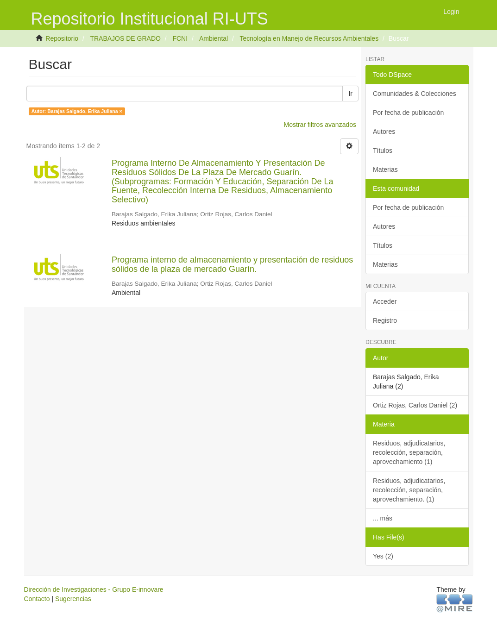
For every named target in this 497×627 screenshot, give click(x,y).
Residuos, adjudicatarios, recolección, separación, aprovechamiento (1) (409, 452)
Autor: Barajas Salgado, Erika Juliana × (76, 111)
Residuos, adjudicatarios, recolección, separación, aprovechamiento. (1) (409, 490)
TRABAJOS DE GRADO (125, 38)
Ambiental (213, 38)
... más (382, 518)
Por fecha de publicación (408, 112)
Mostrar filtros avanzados (320, 124)
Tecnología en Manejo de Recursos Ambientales (309, 38)
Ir (350, 93)
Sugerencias (73, 598)
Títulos (382, 150)
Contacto (37, 598)
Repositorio (61, 38)
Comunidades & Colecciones (414, 93)
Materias (385, 169)
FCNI (180, 38)
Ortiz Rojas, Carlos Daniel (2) (415, 405)
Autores (384, 131)
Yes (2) (383, 556)
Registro (385, 320)
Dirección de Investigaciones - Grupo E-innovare (94, 589)
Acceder (384, 301)
